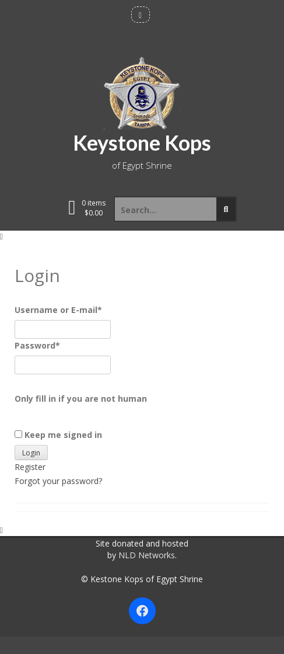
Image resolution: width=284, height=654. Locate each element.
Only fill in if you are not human (81, 398)
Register (30, 466)
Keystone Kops (142, 142)
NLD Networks (146, 555)
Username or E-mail (58, 309)
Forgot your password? (58, 480)
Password (37, 345)
